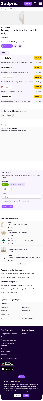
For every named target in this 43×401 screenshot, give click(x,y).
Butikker (4, 361)
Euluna (27, 280)
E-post (4, 199)
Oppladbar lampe (18, 295)
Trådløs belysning (6, 295)
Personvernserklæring (8, 347)
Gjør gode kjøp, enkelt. (9, 340)
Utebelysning (5, 292)
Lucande (9, 280)
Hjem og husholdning (7, 9)
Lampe (18, 9)
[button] (35, 3)
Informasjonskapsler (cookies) (8, 351)
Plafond (35, 295)
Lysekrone (29, 292)
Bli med (25, 340)
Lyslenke (13, 292)
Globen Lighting (6, 284)
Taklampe (28, 295)
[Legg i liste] (15, 46)
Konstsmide (21, 284)
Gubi (28, 284)
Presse (3, 343)
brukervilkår (25, 207)
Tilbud (28, 3)
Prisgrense (5, 187)
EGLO (14, 284)
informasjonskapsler (22, 384)
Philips (22, 280)
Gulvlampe (14, 299)
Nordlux (15, 280)
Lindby (3, 280)
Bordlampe (21, 292)
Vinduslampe (5, 299)
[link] (10, 3)
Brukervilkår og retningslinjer (6, 356)
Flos (32, 280)
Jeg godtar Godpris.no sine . (16, 207)
